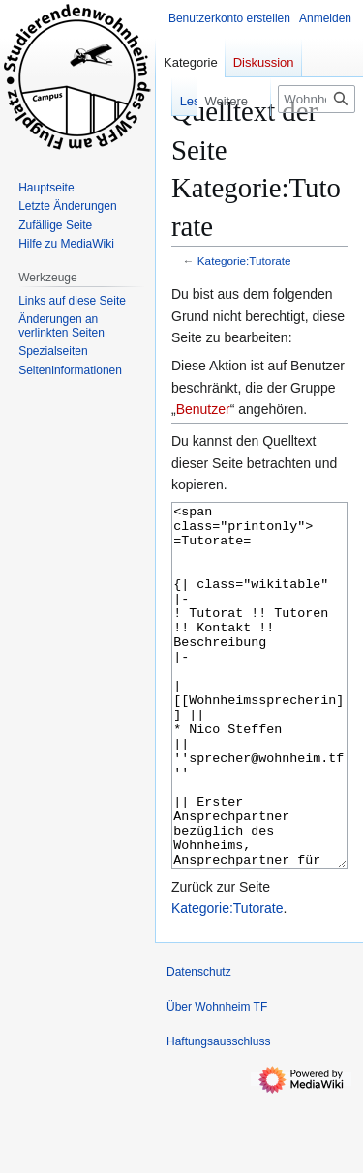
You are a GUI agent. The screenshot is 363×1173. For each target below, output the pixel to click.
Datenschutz (198, 1044)
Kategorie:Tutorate (244, 260)
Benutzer (203, 409)
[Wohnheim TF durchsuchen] (316, 99)
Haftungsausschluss (218, 1114)
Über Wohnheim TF (216, 1079)
